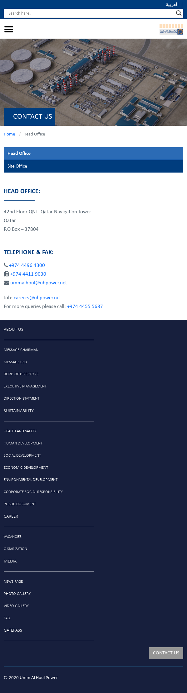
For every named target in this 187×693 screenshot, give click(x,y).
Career (11, 516)
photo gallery (17, 594)
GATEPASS (13, 630)
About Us (13, 329)
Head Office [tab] (19, 153)
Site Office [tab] (17, 166)
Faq (7, 618)
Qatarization (15, 549)
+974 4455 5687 (85, 306)
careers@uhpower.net (37, 298)
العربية (172, 4)
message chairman (21, 350)
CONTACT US (166, 653)
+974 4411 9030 (28, 274)
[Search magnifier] (179, 13)
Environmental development (30, 480)
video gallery (16, 606)
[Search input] (90, 13)
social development (22, 455)
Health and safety (20, 431)
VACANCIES (13, 537)
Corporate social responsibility (33, 492)
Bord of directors (21, 374)
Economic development (26, 468)
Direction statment (21, 398)
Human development (23, 443)
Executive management (25, 386)
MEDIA (10, 561)
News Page (13, 582)
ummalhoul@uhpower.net (38, 283)
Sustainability (19, 411)
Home (9, 134)
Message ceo (15, 362)
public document (20, 504)
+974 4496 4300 (27, 265)
